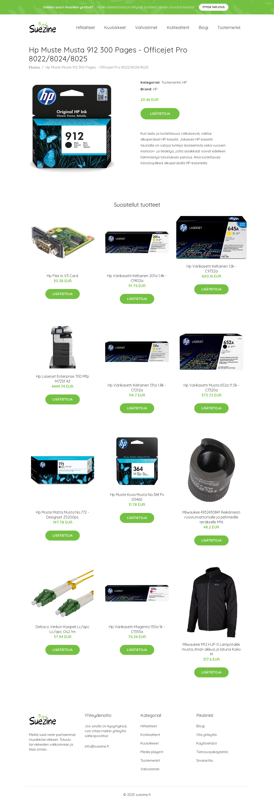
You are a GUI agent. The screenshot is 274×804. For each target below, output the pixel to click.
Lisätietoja (160, 115)
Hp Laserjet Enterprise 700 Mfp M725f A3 (62, 380)
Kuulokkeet (115, 28)
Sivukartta (204, 762)
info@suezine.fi (97, 747)
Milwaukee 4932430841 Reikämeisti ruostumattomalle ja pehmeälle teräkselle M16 (211, 519)
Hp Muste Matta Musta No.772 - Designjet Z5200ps (62, 516)
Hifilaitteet (85, 28)
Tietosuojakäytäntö (212, 753)
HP (184, 84)
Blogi (203, 28)
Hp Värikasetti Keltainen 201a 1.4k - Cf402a (137, 279)
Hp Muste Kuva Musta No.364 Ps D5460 (137, 498)
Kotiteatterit (178, 28)
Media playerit (151, 753)
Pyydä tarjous (214, 7)
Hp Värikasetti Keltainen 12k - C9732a (211, 270)
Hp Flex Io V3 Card (62, 277)
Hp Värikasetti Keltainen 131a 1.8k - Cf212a (137, 389)
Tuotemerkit (229, 28)
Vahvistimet (146, 28)
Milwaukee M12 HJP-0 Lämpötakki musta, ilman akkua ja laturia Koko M (211, 650)
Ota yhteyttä (206, 736)
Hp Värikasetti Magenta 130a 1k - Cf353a (137, 630)
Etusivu (34, 69)
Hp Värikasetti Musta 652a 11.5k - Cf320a (211, 389)
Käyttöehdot (206, 744)
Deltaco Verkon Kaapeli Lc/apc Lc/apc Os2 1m (63, 630)
